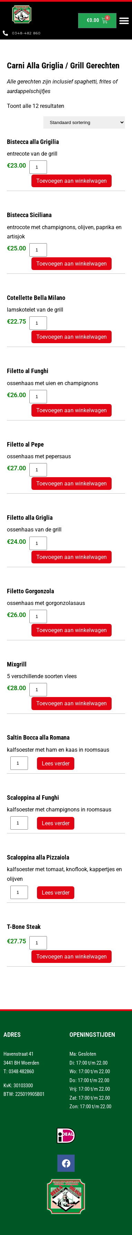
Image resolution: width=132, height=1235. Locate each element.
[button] (124, 20)
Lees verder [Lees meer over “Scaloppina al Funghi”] (55, 823)
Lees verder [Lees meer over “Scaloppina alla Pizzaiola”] (55, 892)
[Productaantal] (38, 167)
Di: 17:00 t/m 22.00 (88, 1063)
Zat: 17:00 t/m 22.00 (89, 1098)
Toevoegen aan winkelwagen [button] (71, 181)
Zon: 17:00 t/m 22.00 (90, 1106)
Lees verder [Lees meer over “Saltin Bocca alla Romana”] (55, 763)
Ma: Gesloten (82, 1054)
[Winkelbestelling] (84, 122)
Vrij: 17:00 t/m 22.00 (89, 1089)
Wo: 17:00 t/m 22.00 (89, 1071)
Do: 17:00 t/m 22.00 (89, 1080)
